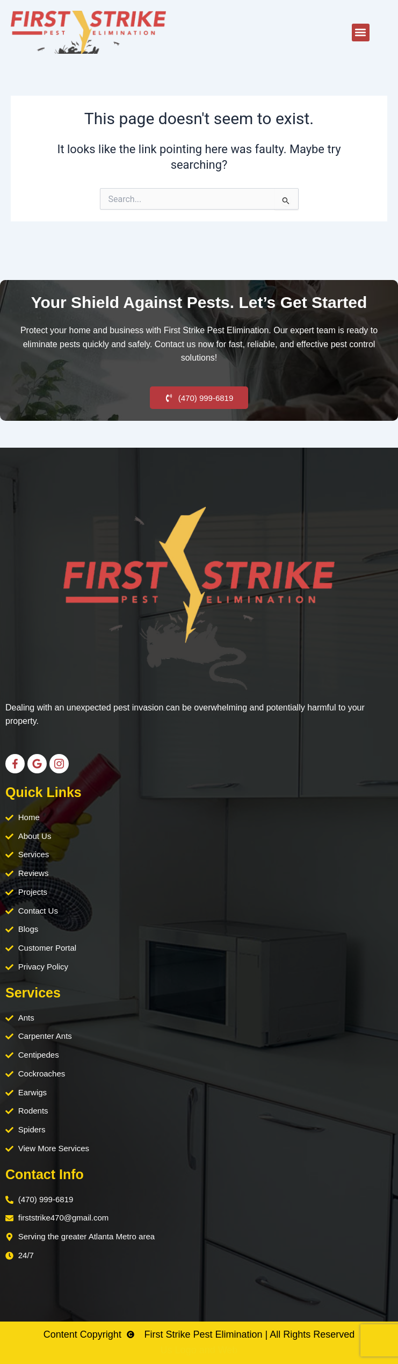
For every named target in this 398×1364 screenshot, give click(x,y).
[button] (361, 32)
